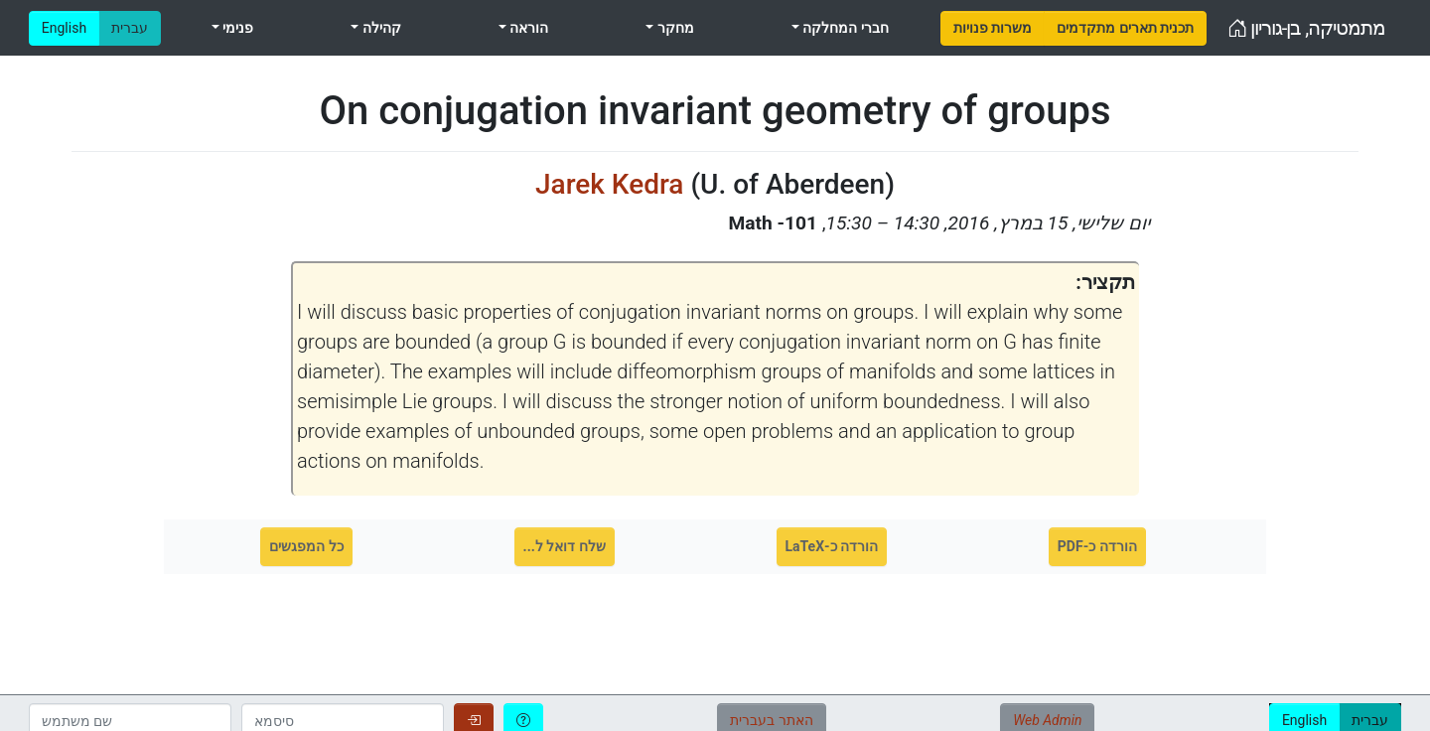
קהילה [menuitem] (379, 28)
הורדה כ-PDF (1097, 546)
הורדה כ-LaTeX (832, 546)
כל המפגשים (306, 546)
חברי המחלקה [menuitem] (844, 28)
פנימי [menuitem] (236, 28)
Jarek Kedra (609, 184)
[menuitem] (992, 28)
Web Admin (1047, 720)
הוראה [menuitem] (527, 28)
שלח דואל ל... (564, 546)
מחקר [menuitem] (673, 28)
